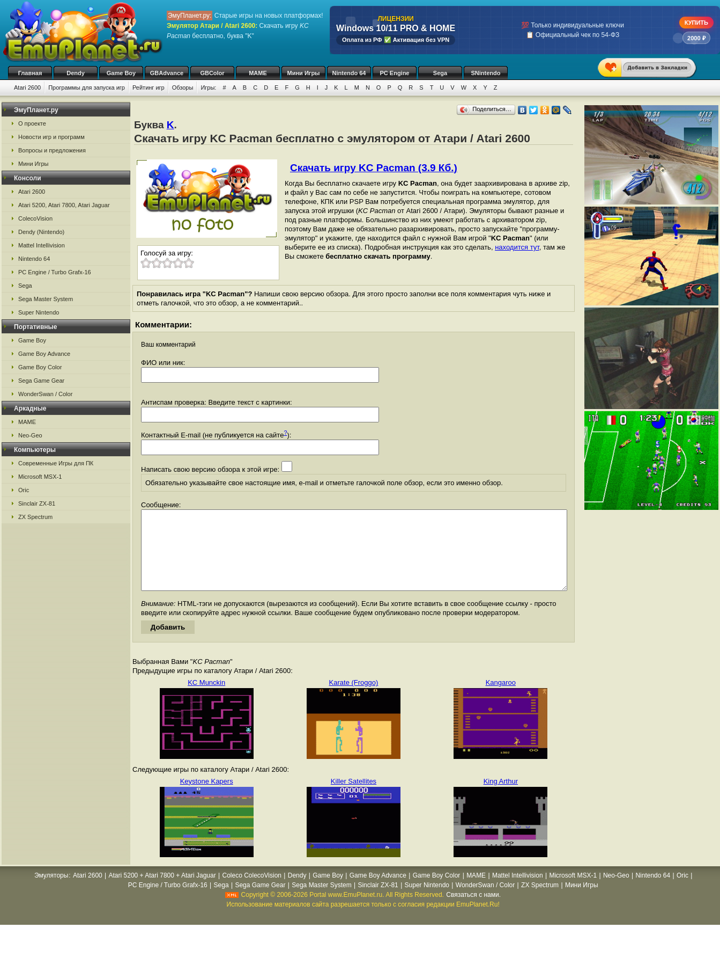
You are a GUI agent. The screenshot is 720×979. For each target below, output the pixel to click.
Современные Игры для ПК (55, 463)
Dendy (75, 73)
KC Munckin (206, 699)
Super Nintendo (38, 312)
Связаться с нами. (473, 911)
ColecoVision (35, 218)
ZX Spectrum (35, 517)
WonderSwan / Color (45, 394)
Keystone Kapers (206, 797)
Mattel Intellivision (41, 245)
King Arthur (501, 797)
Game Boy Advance (44, 353)
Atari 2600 (27, 87)
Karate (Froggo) (353, 699)
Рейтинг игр (148, 87)
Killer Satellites (353, 797)
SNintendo (486, 73)
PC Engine (394, 73)
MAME (258, 73)
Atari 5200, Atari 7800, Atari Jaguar (64, 205)
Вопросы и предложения (52, 150)
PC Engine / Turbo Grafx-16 (54, 272)
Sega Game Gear (41, 380)
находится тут (517, 247)
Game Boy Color (40, 367)
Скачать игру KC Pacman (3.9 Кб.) (373, 167)
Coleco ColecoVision (251, 891)
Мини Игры (303, 73)
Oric (23, 490)
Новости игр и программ (51, 137)
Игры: (208, 87)
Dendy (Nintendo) (41, 232)
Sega (440, 73)
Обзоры (183, 87)
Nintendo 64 (349, 73)
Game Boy (121, 73)
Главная (30, 73)
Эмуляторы (51, 891)
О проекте (32, 123)
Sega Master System (45, 299)
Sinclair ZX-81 (36, 503)
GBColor (212, 73)
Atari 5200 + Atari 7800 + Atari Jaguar (162, 891)
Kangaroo (501, 699)
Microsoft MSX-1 (40, 476)
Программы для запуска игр (86, 87)
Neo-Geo (30, 435)
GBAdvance (166, 73)
